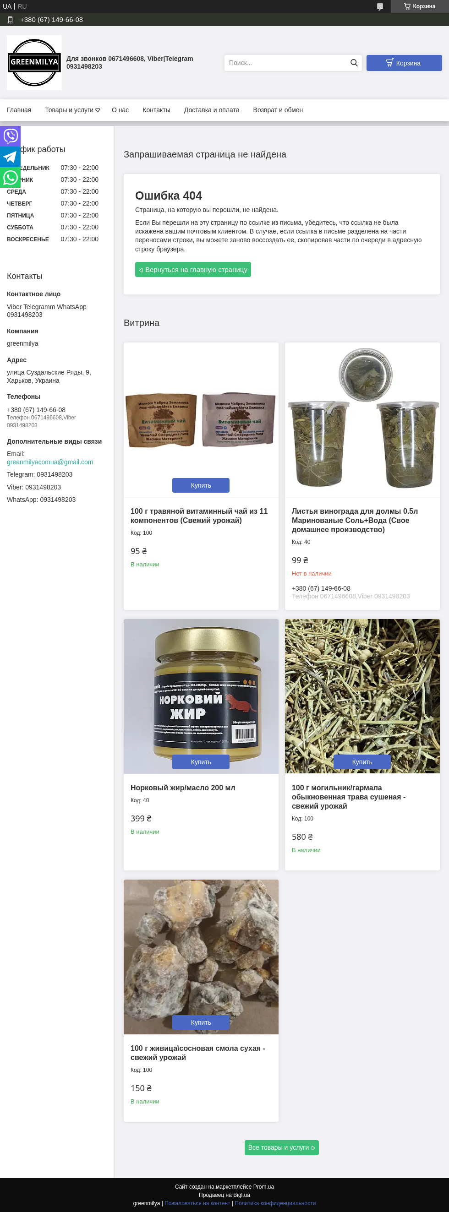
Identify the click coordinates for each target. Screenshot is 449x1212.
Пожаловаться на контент (197, 1203)
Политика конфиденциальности (275, 1203)
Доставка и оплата (212, 110)
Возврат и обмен (278, 110)
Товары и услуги (69, 110)
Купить (201, 485)
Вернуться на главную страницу (196, 269)
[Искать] (354, 63)
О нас (120, 110)
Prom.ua (263, 1187)
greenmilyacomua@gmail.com (50, 462)
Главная (19, 110)
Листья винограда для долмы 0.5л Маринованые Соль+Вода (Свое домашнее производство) (355, 520)
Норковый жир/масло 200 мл (183, 788)
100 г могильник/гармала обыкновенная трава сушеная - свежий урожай (348, 797)
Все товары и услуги (278, 1147)
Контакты (156, 110)
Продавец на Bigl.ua (224, 1195)
